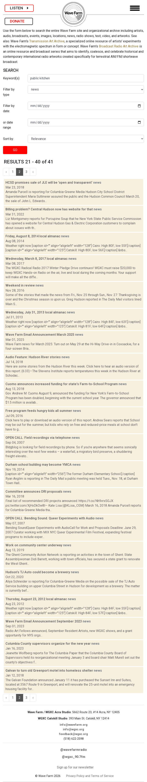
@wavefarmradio (73, 750)
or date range (8, 125)
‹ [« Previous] (6, 172)
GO (15, 150)
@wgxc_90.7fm (73, 757)
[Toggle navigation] (134, 8)
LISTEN (19, 8)
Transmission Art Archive (47, 41)
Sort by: (8, 139)
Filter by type (9, 92)
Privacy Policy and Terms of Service (90, 776)
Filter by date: (9, 108)
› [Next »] (33, 172)
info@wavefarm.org (74, 725)
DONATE (19, 21)
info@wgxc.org (73, 729)
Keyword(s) (11, 78)
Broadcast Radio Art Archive (118, 46)
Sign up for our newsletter (75, 767)
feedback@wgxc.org (73, 734)
